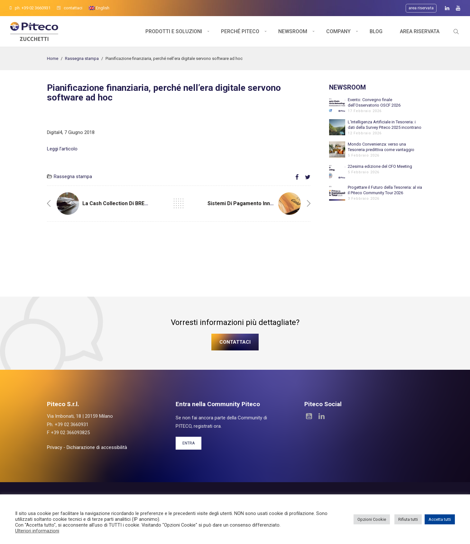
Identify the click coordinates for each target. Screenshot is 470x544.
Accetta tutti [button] (440, 519)
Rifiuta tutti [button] (408, 519)
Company (338, 31)
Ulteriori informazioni (37, 531)
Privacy (54, 447)
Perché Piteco (240, 31)
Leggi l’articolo (62, 149)
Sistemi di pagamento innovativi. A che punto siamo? (272, 203)
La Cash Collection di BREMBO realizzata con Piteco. (147, 203)
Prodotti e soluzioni (173, 31)
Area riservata (421, 7)
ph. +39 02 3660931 (30, 7)
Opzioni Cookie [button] (371, 519)
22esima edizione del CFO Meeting (380, 166)
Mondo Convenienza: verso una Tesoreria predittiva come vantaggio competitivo (381, 147)
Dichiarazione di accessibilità (97, 447)
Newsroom (292, 31)
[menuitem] (99, 8)
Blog (376, 31)
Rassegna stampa (82, 58)
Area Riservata (419, 31)
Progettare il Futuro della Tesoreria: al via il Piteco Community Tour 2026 (385, 190)
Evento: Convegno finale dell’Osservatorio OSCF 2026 (374, 102)
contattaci (69, 7)
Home (52, 58)
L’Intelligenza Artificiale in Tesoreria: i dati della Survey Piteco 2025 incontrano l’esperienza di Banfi (384, 124)
